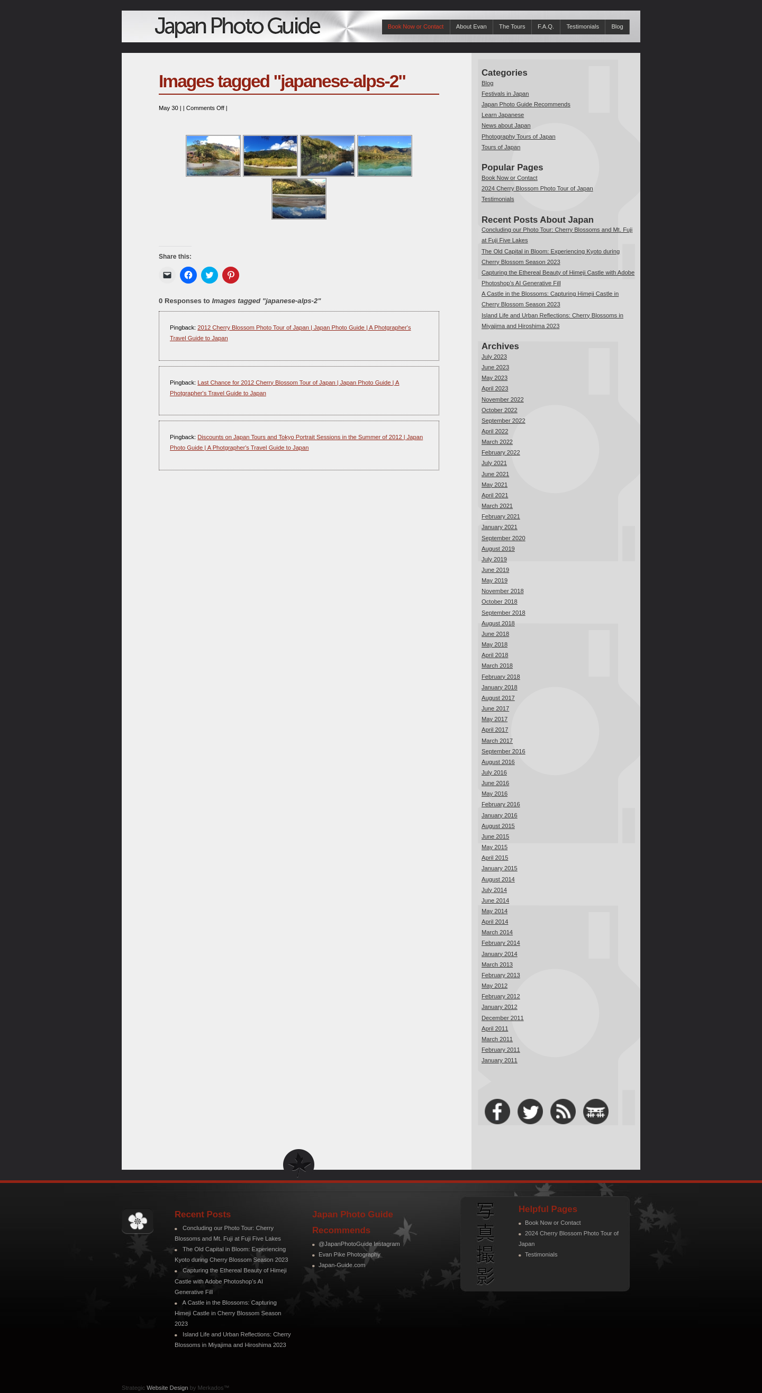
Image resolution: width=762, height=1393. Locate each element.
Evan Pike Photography (349, 1254)
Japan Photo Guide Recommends (526, 104)
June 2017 (495, 708)
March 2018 (497, 665)
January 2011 (500, 1060)
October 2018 (500, 601)
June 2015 (495, 836)
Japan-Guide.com (342, 1265)
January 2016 (500, 815)
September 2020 (503, 538)
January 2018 (500, 687)
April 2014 (495, 921)
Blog (617, 26)
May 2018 (494, 644)
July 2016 (494, 772)
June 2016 (495, 783)
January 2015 (500, 868)
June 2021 (495, 474)
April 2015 (495, 857)
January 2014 (500, 954)
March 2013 (497, 964)
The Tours (512, 26)
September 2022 (503, 420)
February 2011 (501, 1049)
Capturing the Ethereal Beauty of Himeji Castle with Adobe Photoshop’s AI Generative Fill (231, 1281)
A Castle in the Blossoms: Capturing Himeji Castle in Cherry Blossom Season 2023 (228, 1313)
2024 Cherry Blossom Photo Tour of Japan (537, 188)
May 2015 (494, 847)
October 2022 (500, 410)
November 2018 (503, 591)
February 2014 (501, 943)
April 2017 (495, 729)
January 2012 (500, 1007)
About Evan (471, 26)
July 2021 (494, 463)
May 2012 (494, 985)
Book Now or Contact (416, 26)
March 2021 (497, 506)
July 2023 (494, 356)
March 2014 (497, 932)
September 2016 (503, 751)
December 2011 (503, 1018)
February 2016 (501, 804)
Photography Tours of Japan (519, 136)
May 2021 (494, 484)
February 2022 (501, 452)
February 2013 (501, 975)
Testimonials (582, 26)
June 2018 (495, 634)
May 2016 (494, 793)
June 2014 (495, 900)
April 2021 (495, 495)
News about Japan (506, 125)
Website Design (167, 1388)
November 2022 (503, 399)
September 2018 (503, 612)
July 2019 (494, 559)
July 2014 (494, 890)
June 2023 (495, 367)
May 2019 (494, 580)
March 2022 (497, 442)
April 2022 (495, 431)
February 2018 (501, 676)
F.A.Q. (546, 26)
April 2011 (495, 1028)
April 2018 (495, 655)
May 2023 (494, 378)
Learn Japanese (503, 115)
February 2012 (501, 996)
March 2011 (497, 1039)
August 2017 (498, 698)
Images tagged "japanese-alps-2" (282, 81)
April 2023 (495, 388)
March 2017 (497, 741)
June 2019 (495, 570)
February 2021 (501, 516)
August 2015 (498, 826)
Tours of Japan (501, 147)
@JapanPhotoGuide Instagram (359, 1244)
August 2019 (498, 548)
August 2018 (498, 623)
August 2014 (498, 879)
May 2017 (494, 719)
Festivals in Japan (505, 93)
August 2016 (498, 762)
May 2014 (494, 911)
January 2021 (500, 527)
